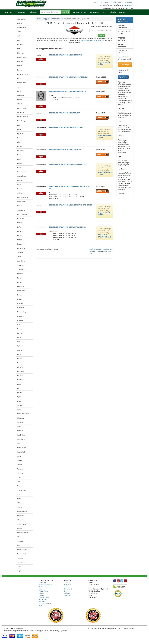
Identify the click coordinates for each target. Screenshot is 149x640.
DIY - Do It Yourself (45, 603)
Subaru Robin (21, 448)
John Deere (21, 261)
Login (95, 2)
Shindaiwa (20, 418)
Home (39, 19)
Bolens (19, 70)
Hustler (19, 240)
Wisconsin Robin (22, 532)
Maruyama (20, 308)
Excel (19, 155)
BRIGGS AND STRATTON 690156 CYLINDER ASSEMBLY (68, 77)
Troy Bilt (20, 494)
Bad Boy (20, 44)
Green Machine (22, 214)
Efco (18, 142)
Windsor (20, 528)
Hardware (20, 218)
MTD (18, 324)
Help (40, 589)
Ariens (19, 32)
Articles (41, 593)
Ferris (19, 167)
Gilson (19, 184)
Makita (19, 299)
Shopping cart (128, 5)
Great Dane (21, 210)
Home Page (42, 583)
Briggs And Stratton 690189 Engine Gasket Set (65, 149)
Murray (19, 329)
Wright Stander (22, 549)
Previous (92, 249)
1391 (100, 249)
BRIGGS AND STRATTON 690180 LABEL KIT (64, 113)
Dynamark (20, 133)
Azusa (19, 40)
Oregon (19, 350)
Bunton (19, 78)
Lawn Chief (21, 291)
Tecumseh (20, 469)
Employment (68, 589)
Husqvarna (20, 244)
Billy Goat (20, 53)
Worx (19, 545)
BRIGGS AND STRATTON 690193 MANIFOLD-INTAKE (67, 227)
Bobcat (19, 66)
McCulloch (20, 316)
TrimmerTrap (21, 490)
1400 (109, 251)
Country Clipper (22, 108)
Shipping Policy (44, 597)
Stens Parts (21, 439)
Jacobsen (20, 252)
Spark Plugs (21, 435)
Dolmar (19, 129)
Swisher (20, 460)
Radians (20, 375)
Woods (19, 537)
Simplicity (20, 422)
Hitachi (19, 223)
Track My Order (116, 2)
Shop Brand (9, 12)
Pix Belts (20, 367)
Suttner (19, 456)
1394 (111, 249)
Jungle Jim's (21, 269)
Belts (19, 49)
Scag (19, 409)
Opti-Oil (19, 346)
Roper (19, 388)
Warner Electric (22, 511)
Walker (19, 507)
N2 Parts (20, 333)
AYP (18, 36)
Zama (19, 566)
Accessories (21, 19)
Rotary (19, 392)
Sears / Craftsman (23, 414)
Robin (19, 384)
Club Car (20, 104)
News (65, 591)
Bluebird (20, 61)
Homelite (20, 231)
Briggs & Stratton (22, 74)
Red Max (20, 380)
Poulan (19, 363)
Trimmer (20, 486)
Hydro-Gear (21, 248)
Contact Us (128, 2)
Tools (19, 477)
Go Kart (19, 189)
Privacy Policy (43, 591)
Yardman (20, 558)
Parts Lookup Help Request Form (92, 40)
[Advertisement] (74, 275)
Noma (19, 337)
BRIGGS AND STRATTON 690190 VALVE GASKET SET (67, 164)
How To (41, 595)
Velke (19, 499)
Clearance (33, 12)
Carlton (19, 87)
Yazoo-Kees (21, 562)
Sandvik (20, 405)
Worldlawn (20, 541)
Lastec (19, 295)
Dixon (19, 125)
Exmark (19, 159)
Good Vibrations (22, 197)
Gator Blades (21, 176)
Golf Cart (20, 193)
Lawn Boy (20, 286)
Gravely (19, 206)
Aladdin (19, 23)
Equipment (20, 150)
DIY (104, 12)
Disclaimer (67, 593)
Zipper (19, 571)
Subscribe (113, 12)
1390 (97, 249)
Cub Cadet (20, 112)
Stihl (18, 443)
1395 (91, 251)
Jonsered (20, 265)
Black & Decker (22, 57)
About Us (67, 583)
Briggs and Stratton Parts (51, 19)
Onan (19, 341)
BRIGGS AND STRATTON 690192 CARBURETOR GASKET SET (70, 205)
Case (19, 91)
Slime (19, 426)
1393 (108, 249)
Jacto (19, 257)
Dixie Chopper (22, 121)
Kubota (19, 282)
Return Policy (43, 599)
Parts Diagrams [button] (94, 12)
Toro (18, 482)
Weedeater (20, 515)
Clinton (19, 100)
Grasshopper (21, 201)
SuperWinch (21, 452)
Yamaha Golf (21, 554)
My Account (104, 2)
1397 (98, 251)
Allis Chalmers (22, 27)
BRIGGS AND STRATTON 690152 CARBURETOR (65, 55)
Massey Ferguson (23, 312)
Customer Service (44, 587)
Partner (19, 358)
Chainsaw (20, 95)
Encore (19, 146)
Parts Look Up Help (79, 12)
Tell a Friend (123, 77)
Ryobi (19, 401)
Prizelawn (20, 371)
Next (90, 253)
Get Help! (125, 64)
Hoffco (19, 227)
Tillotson (20, 473)
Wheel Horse (21, 520)
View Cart (122, 12)
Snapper (20, 431)
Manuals (20, 303)
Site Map (42, 601)
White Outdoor (22, 524)
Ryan (19, 397)
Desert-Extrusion (22, 117)
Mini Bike (20, 320)
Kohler (19, 278)
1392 (104, 249)
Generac (20, 180)
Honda (19, 235)
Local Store (67, 595)
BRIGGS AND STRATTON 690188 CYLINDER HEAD (66, 127)
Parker (19, 354)
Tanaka (19, 465)
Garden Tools (21, 172)
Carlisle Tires (21, 83)
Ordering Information (45, 585)
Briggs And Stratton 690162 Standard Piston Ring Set (67, 91)
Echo (19, 138)
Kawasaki (20, 274)
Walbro (19, 503)
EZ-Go (19, 163)
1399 (105, 251)
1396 (94, 251)
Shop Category (22, 12)
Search (65, 12)
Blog (40, 605)
